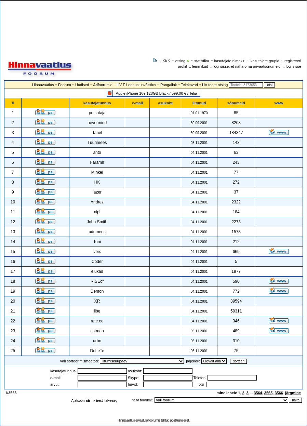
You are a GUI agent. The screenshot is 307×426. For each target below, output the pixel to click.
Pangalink (168, 85)
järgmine (293, 393)
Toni (97, 241)
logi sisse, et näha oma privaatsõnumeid (246, 66)
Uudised (82, 85)
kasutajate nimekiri (229, 61)
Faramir (97, 162)
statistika (202, 61)
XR (97, 301)
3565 (268, 393)
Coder (97, 261)
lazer (97, 192)
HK (97, 182)
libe (97, 311)
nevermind (97, 122)
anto (97, 152)
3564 (258, 393)
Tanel (97, 132)
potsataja (97, 112)
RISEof (97, 281)
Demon (97, 291)
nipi (97, 212)
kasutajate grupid (265, 61)
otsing (180, 61)
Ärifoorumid (102, 85)
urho (97, 340)
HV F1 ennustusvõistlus (136, 85)
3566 (279, 393)
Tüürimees (97, 142)
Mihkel (97, 172)
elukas (97, 271)
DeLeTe (97, 350)
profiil (182, 66)
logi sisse (293, 66)
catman (97, 331)
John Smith (97, 221)
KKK (166, 61)
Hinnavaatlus (43, 85)
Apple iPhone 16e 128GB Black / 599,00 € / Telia (156, 93)
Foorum (64, 85)
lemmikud (200, 66)
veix (97, 251)
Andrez (97, 202)
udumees (97, 231)
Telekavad (189, 85)
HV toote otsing (215, 85)
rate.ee (97, 321)
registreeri (292, 61)
